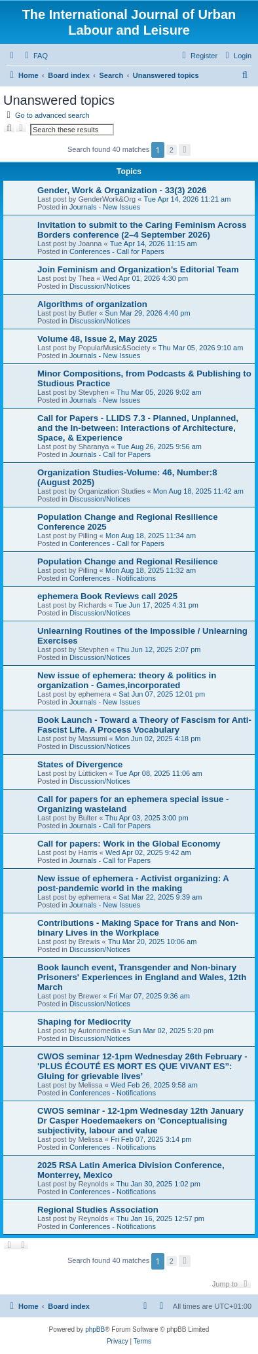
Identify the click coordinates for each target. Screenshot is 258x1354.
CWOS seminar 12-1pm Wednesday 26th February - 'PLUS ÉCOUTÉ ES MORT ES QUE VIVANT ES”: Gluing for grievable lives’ (142, 1066)
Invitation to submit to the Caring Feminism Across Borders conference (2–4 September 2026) (142, 230)
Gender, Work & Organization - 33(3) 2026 (121, 190)
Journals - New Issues (104, 207)
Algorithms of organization (92, 304)
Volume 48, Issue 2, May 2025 (97, 339)
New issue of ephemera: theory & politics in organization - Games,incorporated (126, 680)
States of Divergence (79, 764)
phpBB (95, 1329)
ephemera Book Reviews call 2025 (107, 596)
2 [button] (172, 150)
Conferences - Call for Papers (116, 251)
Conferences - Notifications (112, 578)
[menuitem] (35, 56)
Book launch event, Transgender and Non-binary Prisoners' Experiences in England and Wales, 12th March (141, 977)
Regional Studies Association (97, 1210)
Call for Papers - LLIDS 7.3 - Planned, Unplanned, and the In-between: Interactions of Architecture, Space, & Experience (137, 428)
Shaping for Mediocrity (84, 1022)
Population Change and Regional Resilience (127, 561)
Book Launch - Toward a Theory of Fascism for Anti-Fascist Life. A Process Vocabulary (144, 725)
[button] (185, 150)
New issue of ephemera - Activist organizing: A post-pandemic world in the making (133, 883)
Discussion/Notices (99, 286)
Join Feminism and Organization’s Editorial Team (138, 269)
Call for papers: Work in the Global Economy (129, 844)
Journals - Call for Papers (110, 454)
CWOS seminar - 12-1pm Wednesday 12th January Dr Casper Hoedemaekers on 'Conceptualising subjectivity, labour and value (140, 1120)
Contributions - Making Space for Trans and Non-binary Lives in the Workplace (137, 928)
